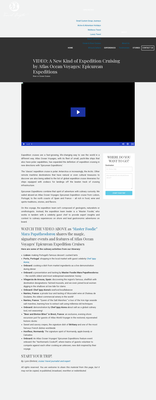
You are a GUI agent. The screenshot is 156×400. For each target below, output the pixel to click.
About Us (125, 43)
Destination (109, 165)
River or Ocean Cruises (41, 76)
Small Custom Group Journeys (88, 21)
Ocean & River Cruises (92, 43)
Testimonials (124, 48)
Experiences (110, 48)
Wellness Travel (94, 30)
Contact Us (147, 48)
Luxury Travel (95, 34)
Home (70, 48)
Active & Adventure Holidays (89, 25)
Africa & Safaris (94, 48)
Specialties (88, 10)
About (124, 32)
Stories (136, 48)
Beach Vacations (94, 39)
